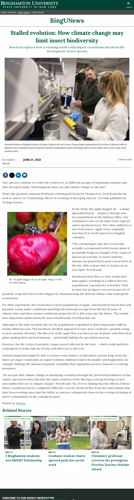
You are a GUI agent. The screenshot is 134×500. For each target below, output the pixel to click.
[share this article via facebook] (5, 175)
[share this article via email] (24, 175)
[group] (37, 249)
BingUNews (67, 20)
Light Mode (24, 12)
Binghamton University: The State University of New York (29, 4)
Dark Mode (38, 12)
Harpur (21, 403)
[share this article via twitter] (12, 175)
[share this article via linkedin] (18, 175)
